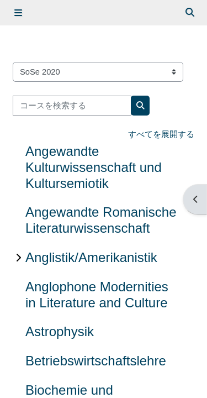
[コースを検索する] (72, 106)
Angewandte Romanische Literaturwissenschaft (101, 220)
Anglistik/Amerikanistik (91, 257)
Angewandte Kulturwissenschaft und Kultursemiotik (93, 167)
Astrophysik (59, 331)
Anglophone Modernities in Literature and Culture (96, 294)
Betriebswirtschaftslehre (95, 360)
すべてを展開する (161, 134)
